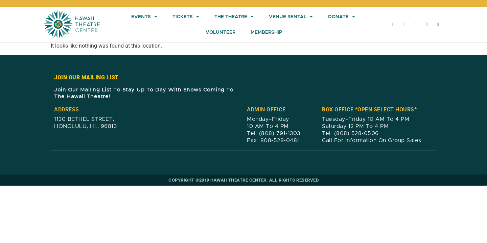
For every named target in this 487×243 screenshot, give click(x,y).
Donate (341, 16)
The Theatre (234, 16)
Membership (266, 32)
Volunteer (220, 32)
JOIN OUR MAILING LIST (86, 77)
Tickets (185, 16)
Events (144, 16)
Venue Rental (291, 16)
